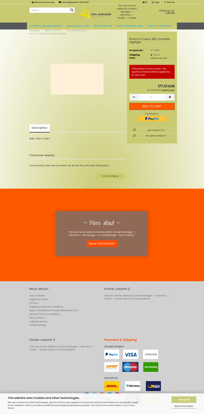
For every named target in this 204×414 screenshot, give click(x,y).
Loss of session (37, 300)
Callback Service (38, 326)
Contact (33, 308)
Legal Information (38, 304)
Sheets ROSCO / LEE (78, 25)
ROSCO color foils (159, 25)
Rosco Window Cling (130, 25)
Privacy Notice (37, 322)
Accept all (184, 399)
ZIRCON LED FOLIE (103, 25)
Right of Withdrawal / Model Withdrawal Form (53, 315)
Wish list (169, 2)
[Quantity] (152, 102)
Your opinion (110, 181)
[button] (144, 2)
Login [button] (155, 2)
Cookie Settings (37, 330)
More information (183, 406)
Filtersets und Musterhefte (46, 25)
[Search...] (72, 10)
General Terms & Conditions (44, 319)
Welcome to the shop (43, 2)
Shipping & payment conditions (46, 311)
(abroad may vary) (159, 63)
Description (39, 133)
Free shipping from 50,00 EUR (74, 2)
